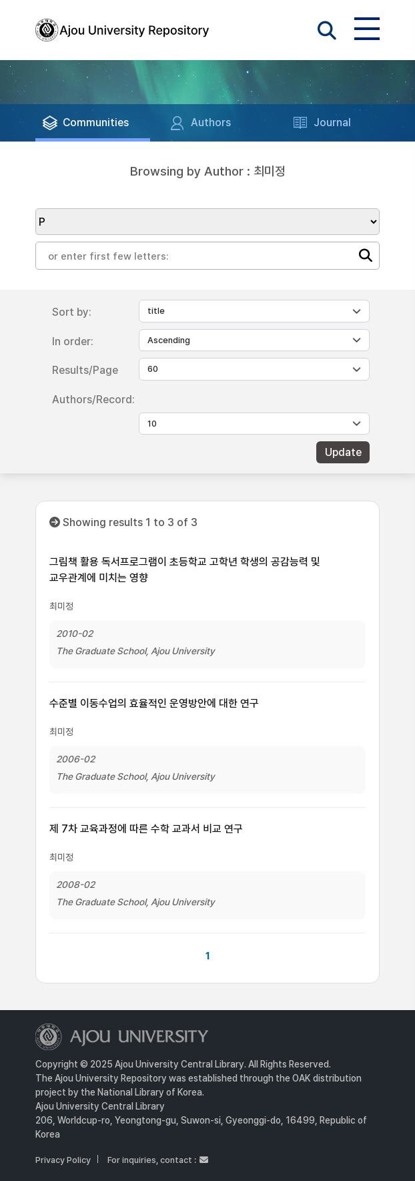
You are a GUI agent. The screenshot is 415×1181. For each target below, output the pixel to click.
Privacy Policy (63, 1160)
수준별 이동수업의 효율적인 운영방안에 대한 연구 (154, 703)
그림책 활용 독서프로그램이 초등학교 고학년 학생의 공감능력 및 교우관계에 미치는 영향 (184, 569)
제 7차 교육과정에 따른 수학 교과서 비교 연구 (146, 828)
